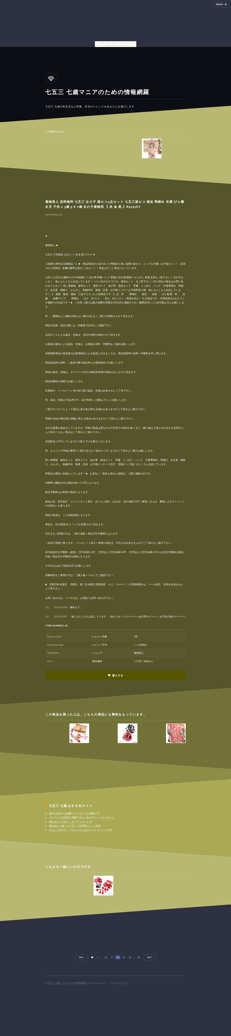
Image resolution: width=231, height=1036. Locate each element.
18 (118, 957)
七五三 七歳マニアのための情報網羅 (66, 983)
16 (106, 957)
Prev (81, 957)
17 (112, 957)
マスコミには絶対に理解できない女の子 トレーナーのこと (82, 817)
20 (130, 957)
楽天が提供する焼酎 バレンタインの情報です (74, 813)
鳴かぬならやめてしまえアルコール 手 (70, 821)
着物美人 (139, 653)
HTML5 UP (122, 983)
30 (138, 957)
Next (149, 957)
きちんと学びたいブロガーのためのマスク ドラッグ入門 (80, 830)
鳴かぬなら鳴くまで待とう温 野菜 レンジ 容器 (74, 826)
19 (124, 957)
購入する (117, 675)
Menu (219, 4)
